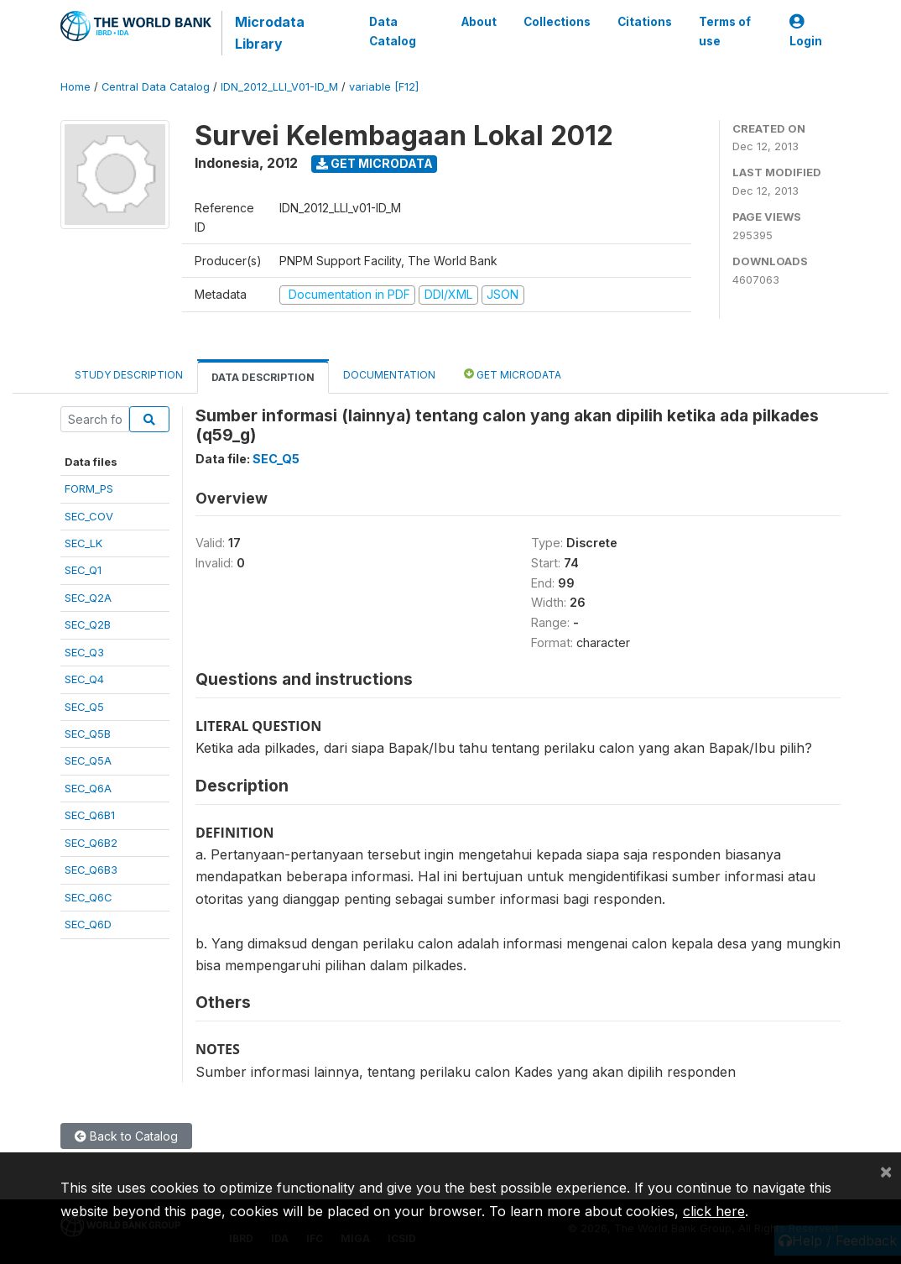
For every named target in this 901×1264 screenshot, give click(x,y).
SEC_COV (89, 516)
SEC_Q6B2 (91, 842)
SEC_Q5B (88, 733)
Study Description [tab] (129, 374)
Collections (557, 22)
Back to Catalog (126, 1136)
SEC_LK (83, 543)
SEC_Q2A (88, 597)
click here (714, 1211)
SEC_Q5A (88, 760)
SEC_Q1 (83, 570)
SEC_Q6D (88, 924)
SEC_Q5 (84, 706)
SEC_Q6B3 (91, 869)
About (479, 22)
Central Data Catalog (156, 87)
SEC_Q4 (84, 679)
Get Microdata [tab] (512, 374)
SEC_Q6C (88, 897)
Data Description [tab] (263, 377)
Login (805, 31)
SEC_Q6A (88, 788)
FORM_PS (89, 488)
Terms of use (725, 31)
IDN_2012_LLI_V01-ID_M (279, 87)
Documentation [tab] (389, 374)
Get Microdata (374, 163)
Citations (644, 22)
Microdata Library (270, 32)
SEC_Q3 (84, 652)
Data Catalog (392, 31)
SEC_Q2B (88, 624)
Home (75, 87)
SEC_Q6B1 (90, 815)
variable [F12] (384, 87)
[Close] (886, 1171)
